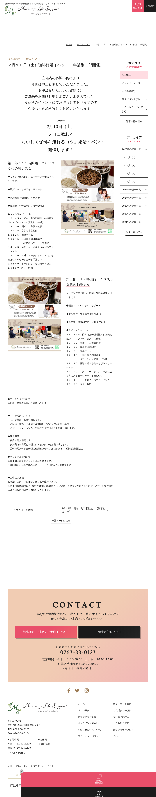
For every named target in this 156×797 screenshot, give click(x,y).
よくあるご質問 (121, 723)
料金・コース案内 (122, 704)
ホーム (81, 704)
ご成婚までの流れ (122, 710)
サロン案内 (83, 710)
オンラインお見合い (88, 723)
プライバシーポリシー (89, 736)
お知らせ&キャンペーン (90, 729)
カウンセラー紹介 (87, 716)
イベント (117, 736)
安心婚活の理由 (121, 716)
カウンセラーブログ (123, 729)
